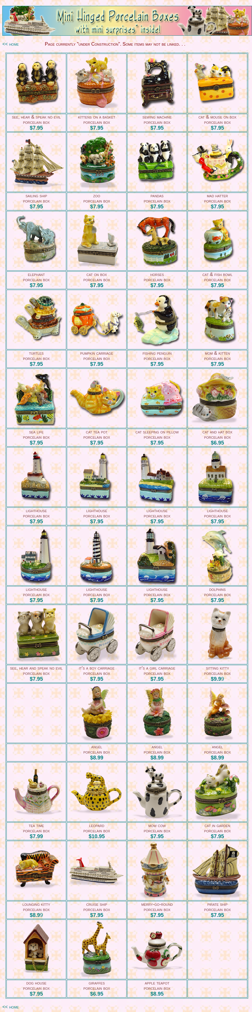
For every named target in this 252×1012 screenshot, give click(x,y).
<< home (10, 44)
